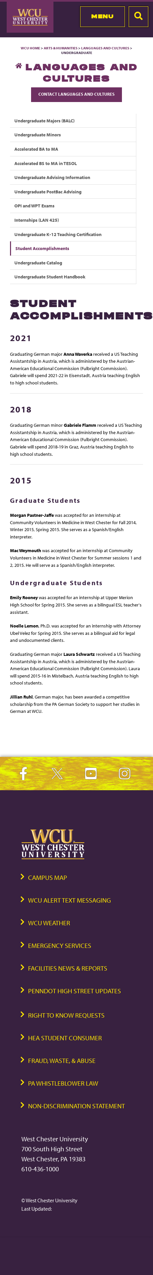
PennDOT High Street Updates (74, 991)
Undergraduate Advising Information (52, 177)
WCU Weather (49, 923)
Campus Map (47, 877)
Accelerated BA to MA (36, 149)
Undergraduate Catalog (38, 262)
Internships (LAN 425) (36, 220)
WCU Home (30, 48)
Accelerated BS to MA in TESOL (45, 163)
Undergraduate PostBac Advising (48, 191)
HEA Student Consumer (65, 1038)
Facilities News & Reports (67, 968)
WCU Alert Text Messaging (69, 900)
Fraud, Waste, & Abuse (62, 1060)
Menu (102, 16)
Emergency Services (59, 945)
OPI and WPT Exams (34, 205)
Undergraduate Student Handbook (50, 276)
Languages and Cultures (105, 48)
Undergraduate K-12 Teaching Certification (58, 234)
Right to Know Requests (66, 1015)
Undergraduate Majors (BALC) (44, 120)
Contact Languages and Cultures (76, 94)
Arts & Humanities (61, 48)
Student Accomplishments (42, 248)
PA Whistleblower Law (63, 1083)
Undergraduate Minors (37, 134)
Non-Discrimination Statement (76, 1106)
